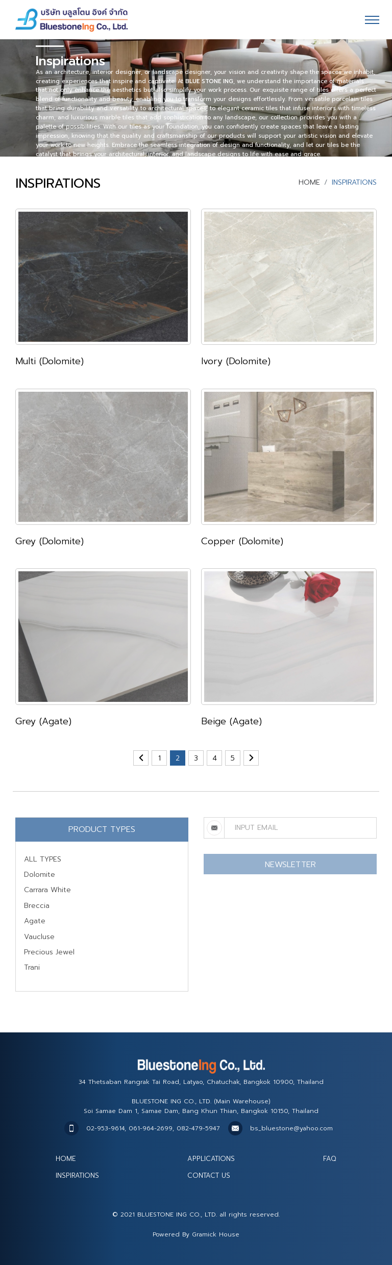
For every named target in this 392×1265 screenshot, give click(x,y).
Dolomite (39, 874)
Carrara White (47, 889)
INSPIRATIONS (77, 1175)
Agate (34, 921)
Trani (32, 967)
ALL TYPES (42, 859)
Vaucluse (39, 936)
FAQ (329, 1158)
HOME (309, 182)
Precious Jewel (49, 952)
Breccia (37, 905)
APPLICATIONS (211, 1158)
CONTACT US (208, 1175)
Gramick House (215, 1234)
